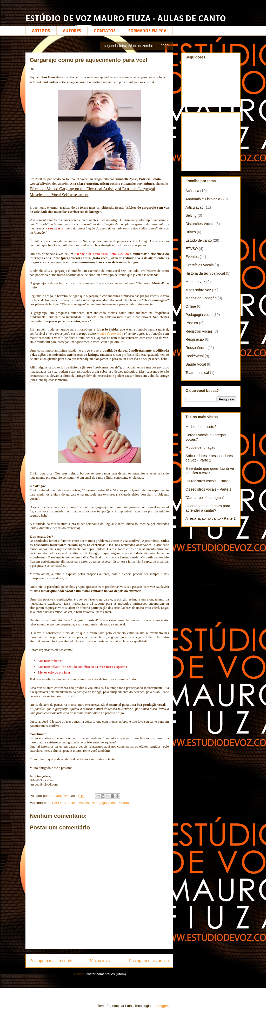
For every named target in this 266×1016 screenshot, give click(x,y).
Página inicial (100, 961)
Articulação (194, 207)
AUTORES (72, 30)
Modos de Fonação (110, 333)
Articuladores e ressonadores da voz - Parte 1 (209, 458)
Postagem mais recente (51, 961)
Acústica (192, 191)
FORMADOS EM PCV (147, 30)
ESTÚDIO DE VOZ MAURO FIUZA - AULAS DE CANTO (125, 18)
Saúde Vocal (195, 364)
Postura (123, 803)
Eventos (192, 257)
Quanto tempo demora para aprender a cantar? (207, 508)
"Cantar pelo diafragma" (204, 498)
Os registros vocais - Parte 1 (208, 489)
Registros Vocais (198, 331)
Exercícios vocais (76, 803)
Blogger (162, 1006)
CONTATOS (105, 30)
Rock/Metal (194, 356)
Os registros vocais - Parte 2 (208, 481)
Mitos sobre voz (198, 290)
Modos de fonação (200, 447)
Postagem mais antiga (149, 961)
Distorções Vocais (199, 224)
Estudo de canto (198, 240)
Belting (191, 215)
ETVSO (55, 803)
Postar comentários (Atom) (106, 974)
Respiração (194, 339)
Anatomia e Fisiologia (202, 199)
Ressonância (196, 348)
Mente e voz (195, 282)
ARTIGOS (41, 30)
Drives (190, 232)
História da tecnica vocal (205, 273)
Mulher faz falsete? (200, 427)
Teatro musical (197, 373)
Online (190, 306)
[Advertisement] (211, 140)
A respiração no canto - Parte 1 (210, 518)
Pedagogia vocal (103, 803)
